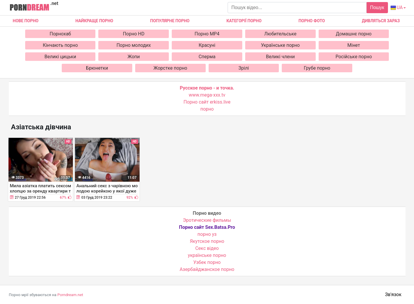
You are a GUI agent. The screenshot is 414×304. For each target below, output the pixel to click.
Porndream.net (70, 295)
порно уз (207, 234)
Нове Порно (26, 20)
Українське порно (280, 45)
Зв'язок (393, 294)
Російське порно (354, 56)
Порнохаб (60, 34)
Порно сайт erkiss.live (206, 102)
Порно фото (311, 20)
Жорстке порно (170, 68)
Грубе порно (317, 68)
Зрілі (243, 68)
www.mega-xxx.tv (207, 95)
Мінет (353, 45)
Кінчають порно (60, 45)
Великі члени (280, 56)
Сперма (207, 56)
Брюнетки (97, 68)
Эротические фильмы (207, 220)
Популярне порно (169, 20)
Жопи (134, 56)
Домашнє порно (354, 34)
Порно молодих (133, 45)
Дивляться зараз (381, 20)
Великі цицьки (60, 56)
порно (207, 109)
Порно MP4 (207, 34)
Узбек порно (207, 262)
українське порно (207, 255)
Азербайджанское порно (207, 269)
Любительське (280, 34)
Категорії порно (244, 20)
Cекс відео (207, 248)
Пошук (377, 7)
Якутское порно (207, 241)
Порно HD (134, 34)
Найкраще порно (94, 20)
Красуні (207, 45)
